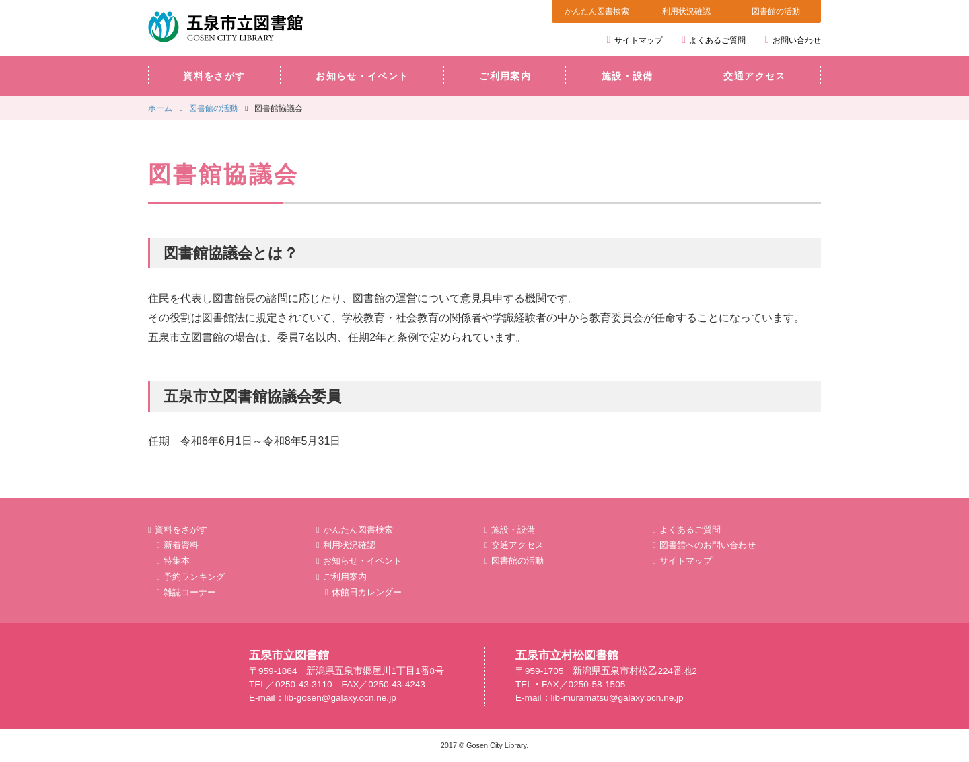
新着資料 (181, 545)
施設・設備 (627, 76)
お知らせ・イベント (362, 76)
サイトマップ (638, 40)
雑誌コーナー (190, 592)
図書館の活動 (776, 11)
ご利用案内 (505, 76)
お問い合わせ (797, 40)
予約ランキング (194, 577)
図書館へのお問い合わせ (707, 545)
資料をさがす (214, 76)
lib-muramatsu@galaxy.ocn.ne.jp (617, 698)
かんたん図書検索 (597, 11)
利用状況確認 (686, 11)
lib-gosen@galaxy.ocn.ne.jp (340, 698)
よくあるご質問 (717, 40)
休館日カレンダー (367, 592)
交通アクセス (754, 76)
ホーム (160, 108)
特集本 (177, 561)
